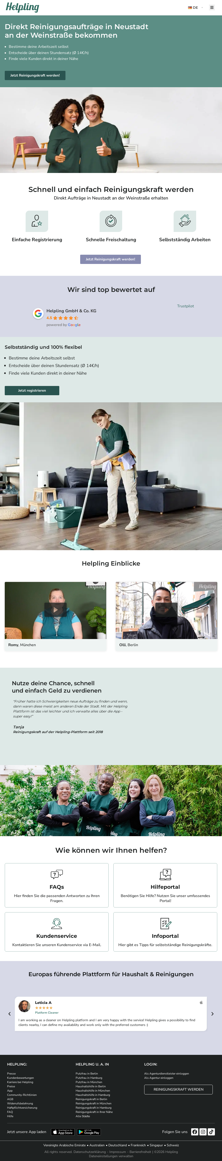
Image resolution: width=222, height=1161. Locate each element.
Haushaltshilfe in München (93, 1091)
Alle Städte (83, 1116)
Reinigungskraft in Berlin (91, 1099)
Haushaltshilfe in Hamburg (93, 1095)
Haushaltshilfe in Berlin (91, 1086)
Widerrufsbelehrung (20, 1103)
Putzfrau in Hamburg (89, 1078)
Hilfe (10, 1116)
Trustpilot (185, 306)
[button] (196, 7)
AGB (10, 1099)
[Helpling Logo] (22, 7)
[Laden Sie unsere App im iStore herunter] (63, 1132)
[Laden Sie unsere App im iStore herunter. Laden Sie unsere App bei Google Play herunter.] (89, 1132)
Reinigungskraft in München (93, 1103)
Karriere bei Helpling (20, 1082)
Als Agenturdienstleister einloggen (166, 1073)
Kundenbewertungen (20, 1078)
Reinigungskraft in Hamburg (93, 1108)
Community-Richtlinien (22, 1095)
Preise (11, 1086)
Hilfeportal (165, 887)
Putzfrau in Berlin (87, 1073)
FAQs (57, 887)
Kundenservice (56, 936)
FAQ (10, 1112)
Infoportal (165, 936)
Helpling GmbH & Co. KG (71, 311)
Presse (11, 1073)
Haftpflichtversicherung (22, 1108)
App (10, 1091)
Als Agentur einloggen (158, 1078)
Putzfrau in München (89, 1082)
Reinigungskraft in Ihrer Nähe (94, 1112)
